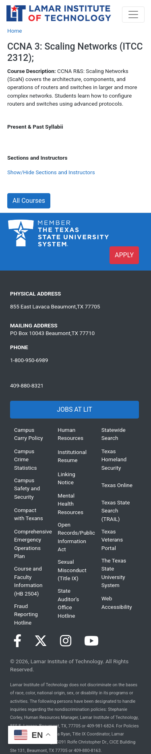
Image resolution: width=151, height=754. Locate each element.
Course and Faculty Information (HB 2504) (28, 580)
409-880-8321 (26, 385)
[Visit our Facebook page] (17, 641)
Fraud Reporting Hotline (26, 614)
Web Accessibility (116, 602)
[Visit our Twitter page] (40, 641)
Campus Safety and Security (27, 488)
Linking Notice (66, 478)
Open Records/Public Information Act (73, 536)
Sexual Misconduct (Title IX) (72, 569)
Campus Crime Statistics (25, 459)
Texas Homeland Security (113, 459)
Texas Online (116, 485)
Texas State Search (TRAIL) (115, 510)
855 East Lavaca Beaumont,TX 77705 (55, 306)
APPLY (124, 255)
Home (14, 30)
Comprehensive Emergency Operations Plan (30, 543)
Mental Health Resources (70, 503)
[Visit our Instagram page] (65, 641)
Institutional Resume (72, 456)
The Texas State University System (113, 572)
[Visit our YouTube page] (91, 641)
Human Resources (70, 434)
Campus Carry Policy (28, 434)
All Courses (28, 200)
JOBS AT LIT (74, 409)
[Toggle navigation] (133, 14)
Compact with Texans (28, 514)
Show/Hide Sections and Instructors (51, 172)
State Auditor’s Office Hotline (68, 603)
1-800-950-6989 (29, 360)
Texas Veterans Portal (112, 539)
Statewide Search (113, 434)
